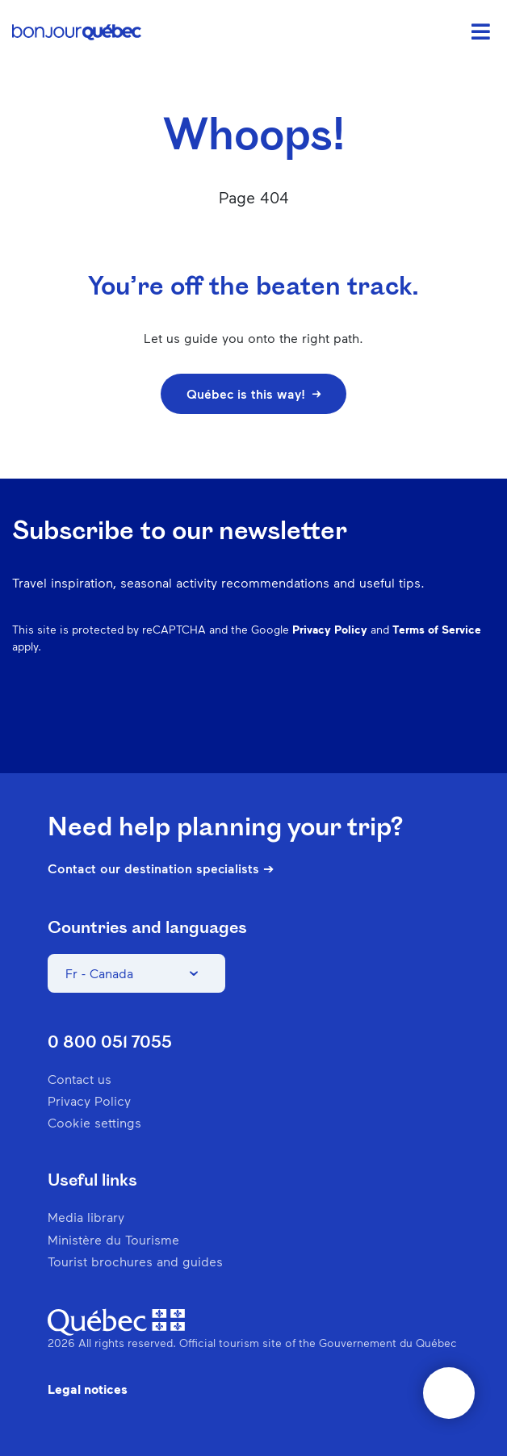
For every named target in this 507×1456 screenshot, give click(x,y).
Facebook (273, 724)
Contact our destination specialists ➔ (161, 868)
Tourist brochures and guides (135, 1261)
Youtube (483, 724)
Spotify (399, 724)
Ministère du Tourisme (113, 1239)
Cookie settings (94, 1122)
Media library (86, 1216)
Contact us (79, 1078)
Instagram (315, 724)
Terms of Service (436, 629)
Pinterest (357, 724)
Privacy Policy (329, 629)
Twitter (441, 724)
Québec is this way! (253, 393)
